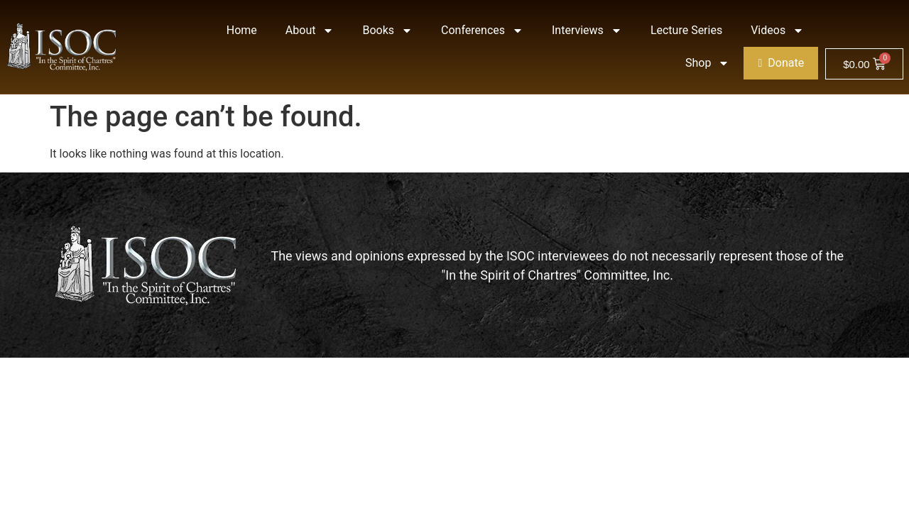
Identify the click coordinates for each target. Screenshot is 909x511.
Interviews (587, 30)
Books (387, 30)
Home (242, 30)
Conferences (482, 30)
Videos (777, 30)
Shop (707, 63)
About (309, 30)
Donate (781, 63)
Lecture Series (686, 30)
